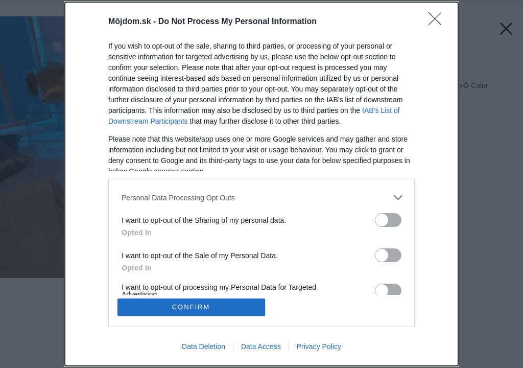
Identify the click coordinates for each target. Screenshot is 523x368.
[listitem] (261, 197)
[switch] (388, 220)
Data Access (261, 346)
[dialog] (261, 184)
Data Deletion (203, 346)
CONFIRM (191, 307)
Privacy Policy (319, 346)
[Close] (438, 22)
